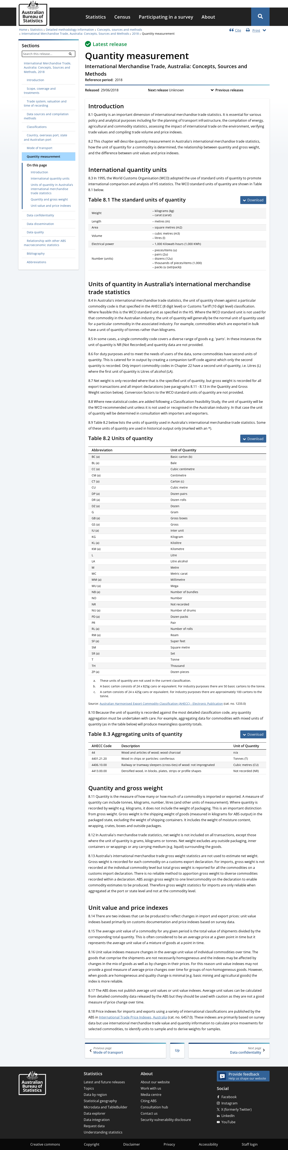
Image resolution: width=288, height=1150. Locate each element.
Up (177, 1050)
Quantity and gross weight (49, 199)
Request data (94, 1126)
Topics (89, 1088)
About (208, 17)
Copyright (91, 1144)
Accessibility (208, 1144)
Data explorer (94, 1113)
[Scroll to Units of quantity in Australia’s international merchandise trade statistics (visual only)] (135, 293)
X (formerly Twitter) (236, 1109)
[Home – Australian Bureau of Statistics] (32, 1083)
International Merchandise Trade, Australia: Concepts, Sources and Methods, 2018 (47, 67)
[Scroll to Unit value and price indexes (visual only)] (173, 908)
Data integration (97, 1119)
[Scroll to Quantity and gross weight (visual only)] (167, 788)
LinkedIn (228, 1115)
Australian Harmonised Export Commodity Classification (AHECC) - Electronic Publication (161, 704)
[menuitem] (95, 16)
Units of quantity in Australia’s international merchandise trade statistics (52, 189)
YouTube (228, 1122)
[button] (260, 17)
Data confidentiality (228, 1050)
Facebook (229, 1097)
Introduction (39, 172)
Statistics (96, 17)
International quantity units (50, 178)
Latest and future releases (104, 1082)
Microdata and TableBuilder (105, 1107)
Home (23, 30)
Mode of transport (126, 1050)
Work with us (151, 1088)
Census (122, 17)
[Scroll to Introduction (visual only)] (128, 107)
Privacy (169, 1144)
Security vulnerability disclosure (166, 1119)
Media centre (151, 1094)
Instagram (229, 1103)
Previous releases (229, 90)
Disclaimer (131, 1144)
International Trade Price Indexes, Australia (133, 1017)
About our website (155, 1082)
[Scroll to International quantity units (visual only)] (171, 170)
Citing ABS (149, 1101)
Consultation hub (154, 1107)
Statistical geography (100, 1101)
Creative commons (45, 1144)
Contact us (149, 1113)
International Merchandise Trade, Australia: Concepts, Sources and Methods (75, 34)
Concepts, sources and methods (119, 30)
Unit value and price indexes (51, 206)
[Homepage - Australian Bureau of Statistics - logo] (32, 13)
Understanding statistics (103, 1132)
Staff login (250, 1144)
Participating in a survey (166, 17)
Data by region (95, 1094)
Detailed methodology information (70, 30)
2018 (135, 34)
